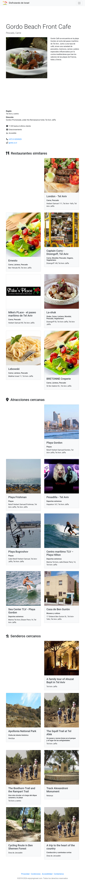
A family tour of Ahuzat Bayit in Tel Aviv (60, 681)
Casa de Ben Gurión (58, 609)
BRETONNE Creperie (58, 378)
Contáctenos (59, 874)
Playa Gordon (54, 442)
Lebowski (14, 369)
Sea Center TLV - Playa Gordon (21, 611)
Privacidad (25, 874)
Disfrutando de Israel (19, 3)
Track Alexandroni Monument (57, 790)
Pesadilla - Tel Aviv (57, 497)
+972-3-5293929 (15, 139)
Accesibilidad (47, 874)
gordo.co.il (13, 143)
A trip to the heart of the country (60, 847)
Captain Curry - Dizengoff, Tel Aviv (57, 252)
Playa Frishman (17, 497)
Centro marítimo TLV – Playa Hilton (59, 553)
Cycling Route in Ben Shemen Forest (20, 847)
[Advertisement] (42, 15)
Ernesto (12, 260)
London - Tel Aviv (56, 196)
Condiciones (36, 874)
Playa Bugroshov (18, 551)
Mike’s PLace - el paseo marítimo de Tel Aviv (22, 314)
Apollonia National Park (22, 731)
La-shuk (51, 312)
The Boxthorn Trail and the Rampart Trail (21, 790)
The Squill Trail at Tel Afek (58, 733)
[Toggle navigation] (79, 3)
